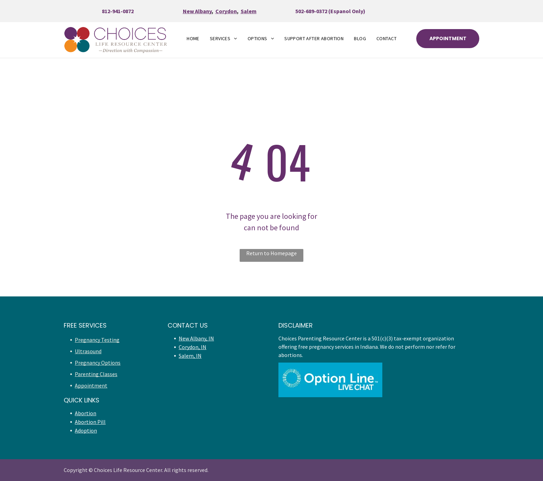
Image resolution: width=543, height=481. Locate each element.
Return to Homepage (271, 253)
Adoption (86, 430)
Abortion (85, 413)
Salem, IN (190, 355)
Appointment (91, 385)
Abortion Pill (90, 421)
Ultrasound (88, 351)
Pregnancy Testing (97, 339)
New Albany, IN (196, 338)
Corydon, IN (192, 347)
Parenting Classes (96, 374)
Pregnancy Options (98, 362)
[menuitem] (193, 38)
